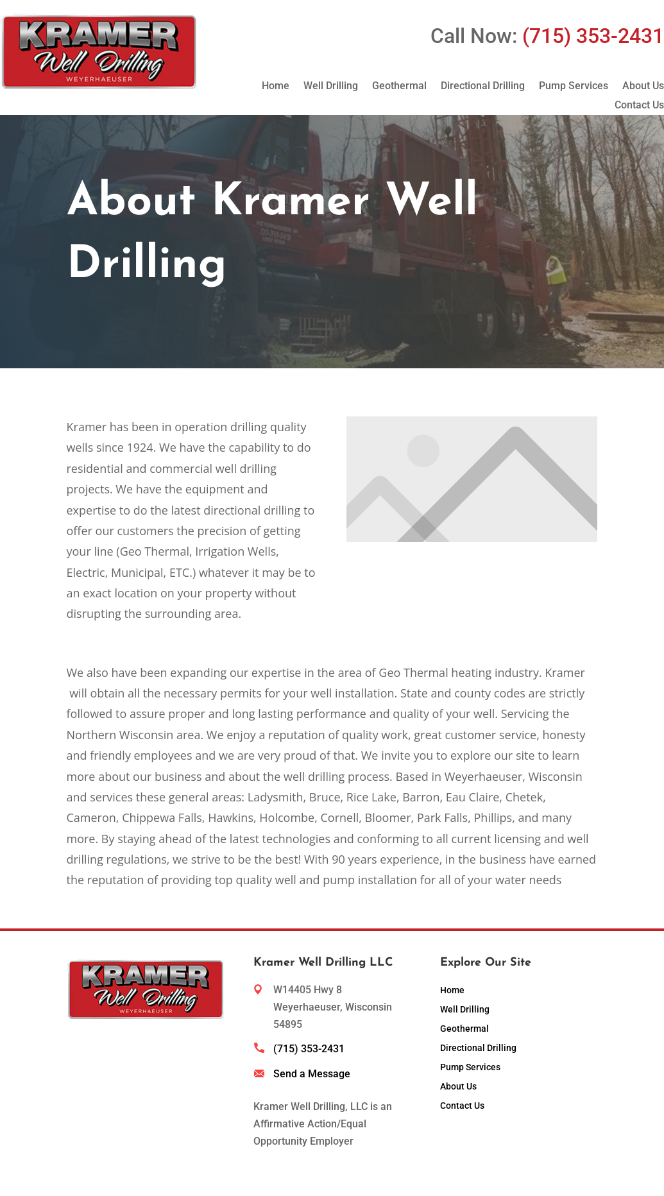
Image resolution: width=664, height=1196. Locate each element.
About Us (643, 86)
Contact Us (639, 106)
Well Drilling (330, 86)
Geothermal (399, 86)
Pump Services (573, 86)
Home (275, 86)
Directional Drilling (483, 86)
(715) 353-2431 (309, 1049)
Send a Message (311, 1074)
